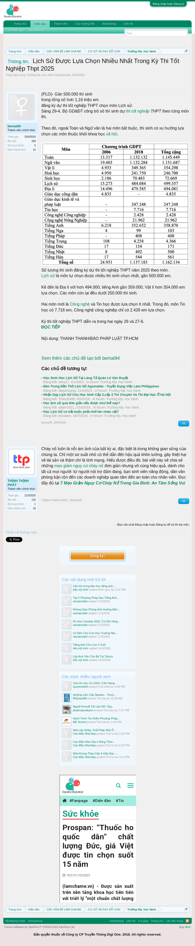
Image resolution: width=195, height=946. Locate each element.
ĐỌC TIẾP (50, 327)
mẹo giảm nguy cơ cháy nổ (79, 466)
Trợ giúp (143, 920)
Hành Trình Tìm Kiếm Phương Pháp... (96, 718)
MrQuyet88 (80, 698)
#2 (183, 501)
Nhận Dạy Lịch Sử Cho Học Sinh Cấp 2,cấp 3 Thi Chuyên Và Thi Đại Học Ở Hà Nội (107, 395)
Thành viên (61, 23)
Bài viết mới (36, 30)
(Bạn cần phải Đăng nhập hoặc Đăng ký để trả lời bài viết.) (153, 524)
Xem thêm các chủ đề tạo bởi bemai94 (80, 358)
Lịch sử (48, 276)
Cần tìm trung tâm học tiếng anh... (94, 586)
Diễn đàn (40, 23)
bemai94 (65, 74)
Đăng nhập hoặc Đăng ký (168, 3)
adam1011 (66, 407)
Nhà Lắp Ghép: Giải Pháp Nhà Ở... (94, 730)
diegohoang (67, 390)
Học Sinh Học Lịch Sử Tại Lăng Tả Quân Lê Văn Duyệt (85, 378)
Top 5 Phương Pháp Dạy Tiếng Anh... (96, 597)
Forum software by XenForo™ (40, 926)
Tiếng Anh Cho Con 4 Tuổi (89, 644)
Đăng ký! (97, 555)
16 (34, 149)
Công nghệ (80, 304)
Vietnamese (35, 920)
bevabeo (64, 416)
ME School (79, 721)
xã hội (111, 134)
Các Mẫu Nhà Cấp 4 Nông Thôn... (94, 741)
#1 (183, 423)
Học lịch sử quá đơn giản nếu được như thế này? (81, 403)
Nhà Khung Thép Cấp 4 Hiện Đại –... (95, 753)
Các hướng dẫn (84, 23)
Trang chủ (20, 23)
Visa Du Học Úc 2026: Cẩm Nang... (95, 683)
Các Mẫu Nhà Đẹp (84, 733)
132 (33, 499)
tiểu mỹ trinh (80, 589)
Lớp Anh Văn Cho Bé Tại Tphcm (93, 656)
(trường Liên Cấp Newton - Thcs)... (94, 694)
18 (34, 508)
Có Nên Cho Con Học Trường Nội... (95, 633)
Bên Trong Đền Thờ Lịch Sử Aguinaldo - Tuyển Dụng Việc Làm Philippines (101, 386)
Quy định (185, 926)
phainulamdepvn (83, 710)
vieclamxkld (80, 601)
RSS (187, 921)
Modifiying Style (15, 920)
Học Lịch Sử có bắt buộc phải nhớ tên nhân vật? (81, 412)
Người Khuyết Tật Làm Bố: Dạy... (93, 706)
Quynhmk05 (80, 686)
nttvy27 (63, 382)
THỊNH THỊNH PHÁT (18, 483)
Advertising (109, 23)
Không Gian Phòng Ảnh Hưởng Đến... (96, 609)
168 (33, 141)
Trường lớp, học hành (40, 74)
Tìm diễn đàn (16, 30)
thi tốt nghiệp (138, 111)
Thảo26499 (66, 399)
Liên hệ (128, 23)
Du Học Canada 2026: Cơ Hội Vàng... (96, 621)
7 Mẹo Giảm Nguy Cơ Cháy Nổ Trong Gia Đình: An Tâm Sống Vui (122, 483)
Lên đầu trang (174, 920)
